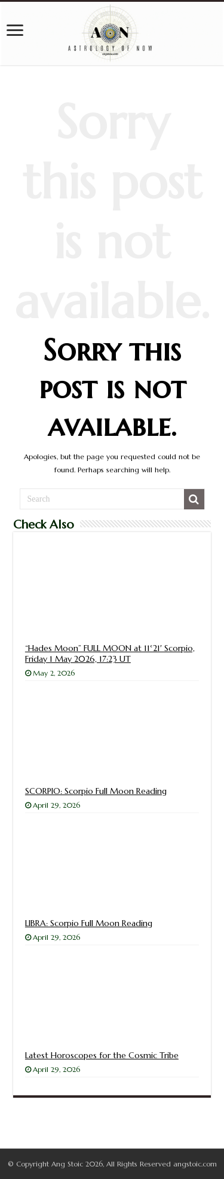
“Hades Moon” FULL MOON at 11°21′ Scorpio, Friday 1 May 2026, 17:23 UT (110, 653)
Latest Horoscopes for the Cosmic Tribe (102, 1055)
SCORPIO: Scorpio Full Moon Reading (96, 791)
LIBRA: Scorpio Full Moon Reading (88, 923)
